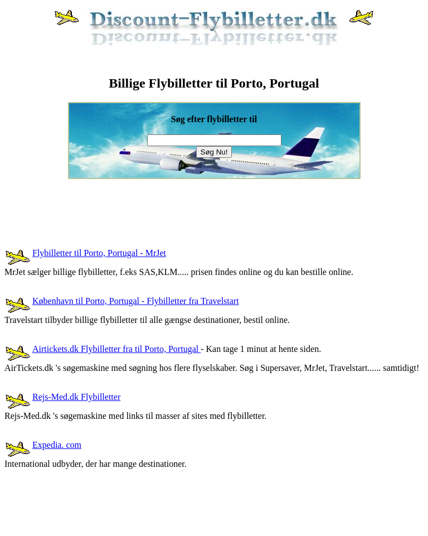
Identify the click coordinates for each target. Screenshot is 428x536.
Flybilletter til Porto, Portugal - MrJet (99, 253)
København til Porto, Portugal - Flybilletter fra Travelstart (135, 301)
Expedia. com (56, 445)
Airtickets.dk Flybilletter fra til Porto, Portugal (116, 349)
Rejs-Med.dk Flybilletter (76, 397)
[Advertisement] (207, 204)
